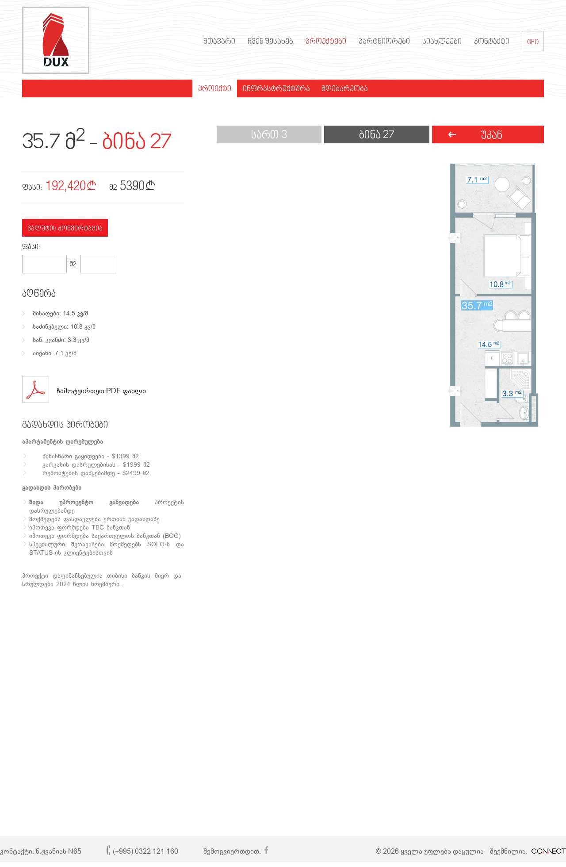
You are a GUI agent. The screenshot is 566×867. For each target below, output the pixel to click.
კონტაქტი (491, 42)
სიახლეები (442, 42)
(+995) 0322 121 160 (145, 851)
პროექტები (326, 42)
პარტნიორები (384, 42)
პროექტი (214, 89)
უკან (491, 136)
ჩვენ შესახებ (270, 42)
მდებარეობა (344, 89)
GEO (533, 41)
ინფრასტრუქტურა (276, 89)
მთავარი (219, 42)
